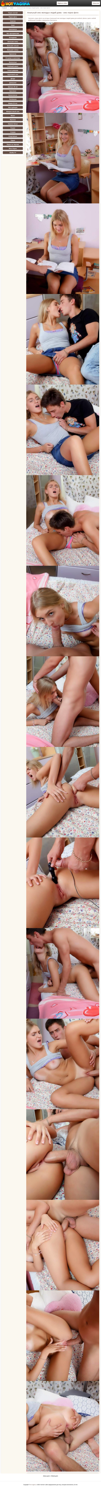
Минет (13, 115)
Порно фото (13, 17)
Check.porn (54, 1476)
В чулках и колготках (13, 58)
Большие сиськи (13, 46)
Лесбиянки (13, 99)
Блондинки (13, 37)
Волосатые (13, 62)
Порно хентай (13, 13)
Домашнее (12, 83)
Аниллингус (13, 29)
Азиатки (13, 21)
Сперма (12, 132)
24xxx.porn (46, 1476)
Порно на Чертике (13, 144)
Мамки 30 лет (12, 103)
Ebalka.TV (13, 152)
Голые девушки (12, 70)
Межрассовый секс (12, 111)
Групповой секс (12, 74)
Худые (13, 140)
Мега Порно (13, 148)
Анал (11, 8)
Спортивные (12, 136)
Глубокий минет (12, 66)
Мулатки (13, 120)
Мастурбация (12, 107)
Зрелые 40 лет (13, 87)
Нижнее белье (13, 124)
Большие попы (13, 41)
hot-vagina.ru (33, 1484)
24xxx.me (96, 3)
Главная (4, 8)
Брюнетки (12, 54)
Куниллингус (12, 95)
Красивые (12, 91)
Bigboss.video (62, 3)
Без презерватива (13, 33)
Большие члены (12, 50)
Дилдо (13, 78)
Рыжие (12, 128)
